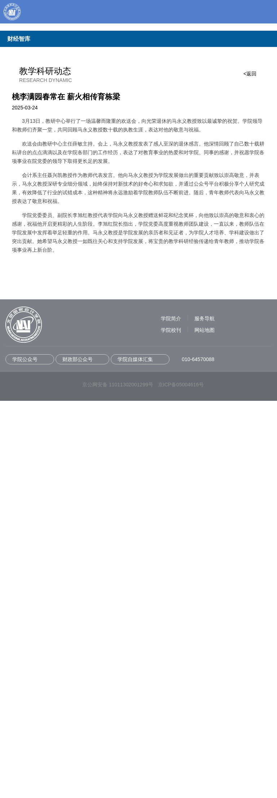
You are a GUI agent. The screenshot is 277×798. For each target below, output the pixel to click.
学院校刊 (171, 727)
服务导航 (204, 716)
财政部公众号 (77, 756)
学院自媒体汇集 (135, 756)
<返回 (249, 133)
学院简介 (171, 716)
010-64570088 (198, 756)
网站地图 (204, 727)
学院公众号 (25, 756)
